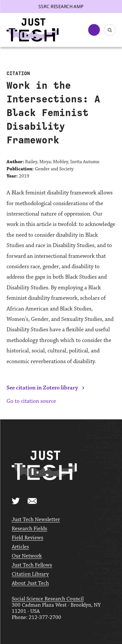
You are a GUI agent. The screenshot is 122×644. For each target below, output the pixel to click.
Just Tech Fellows (32, 565)
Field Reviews (27, 537)
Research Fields (29, 528)
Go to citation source (31, 401)
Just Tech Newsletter (36, 519)
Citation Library (30, 574)
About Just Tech (30, 583)
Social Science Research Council (48, 599)
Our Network (27, 556)
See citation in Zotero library (42, 387)
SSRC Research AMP (60, 6)
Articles (20, 547)
